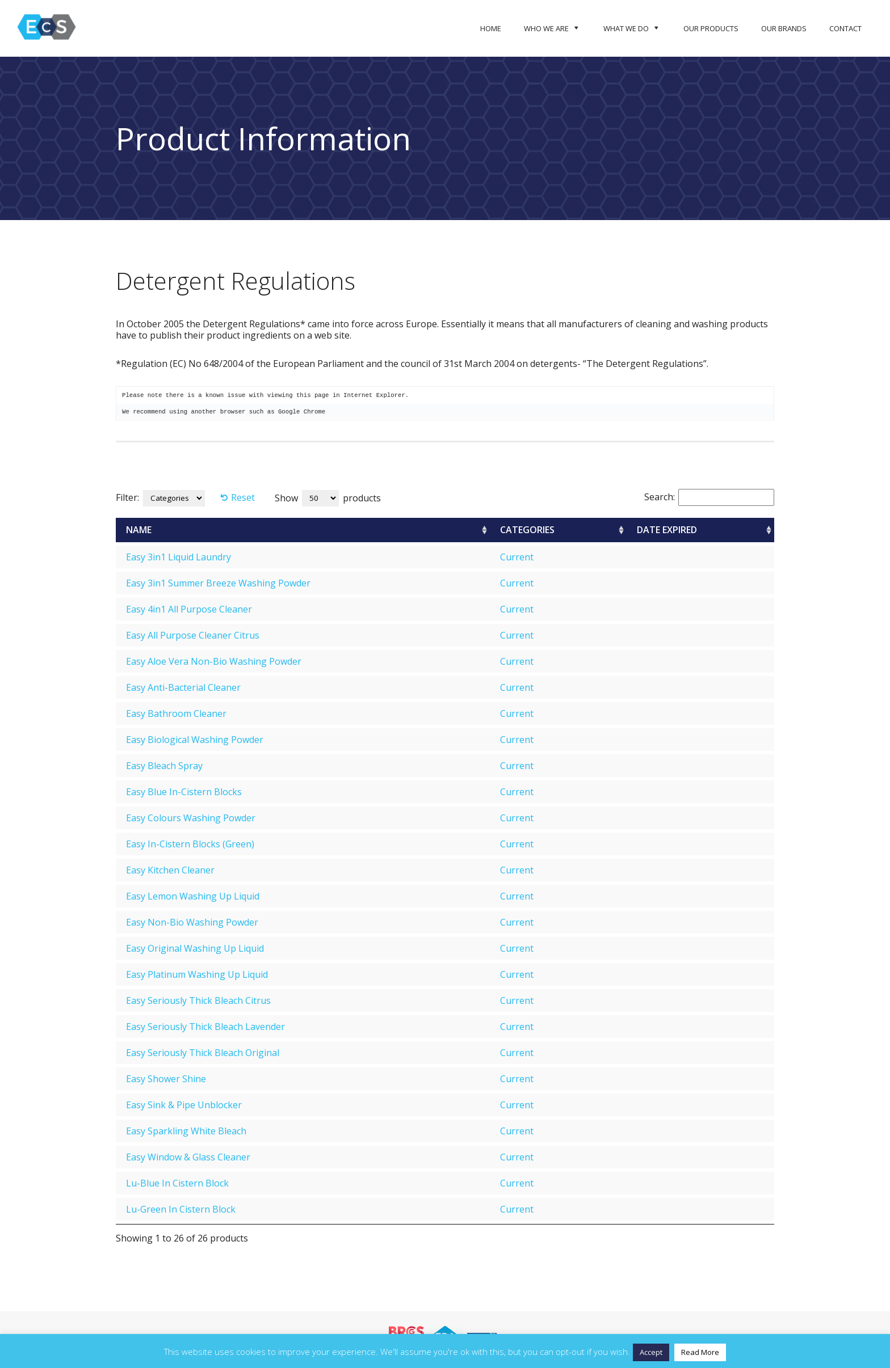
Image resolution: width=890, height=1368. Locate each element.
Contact (845, 28)
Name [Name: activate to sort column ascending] (139, 529)
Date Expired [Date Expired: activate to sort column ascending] (667, 529)
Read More (700, 1352)
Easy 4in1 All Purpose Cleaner (189, 609)
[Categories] (174, 498)
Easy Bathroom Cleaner (176, 713)
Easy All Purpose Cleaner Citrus (192, 635)
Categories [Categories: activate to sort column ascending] (527, 529)
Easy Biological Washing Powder (194, 739)
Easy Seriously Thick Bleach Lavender (205, 1026)
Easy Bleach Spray (164, 765)
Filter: (127, 497)
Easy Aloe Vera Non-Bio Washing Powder (213, 661)
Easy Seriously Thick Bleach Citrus (198, 1000)
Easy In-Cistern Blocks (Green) (190, 844)
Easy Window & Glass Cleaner (188, 1157)
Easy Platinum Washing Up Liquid (197, 974)
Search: (709, 497)
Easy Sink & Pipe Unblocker (184, 1105)
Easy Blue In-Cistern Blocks (184, 792)
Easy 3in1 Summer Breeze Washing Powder (218, 583)
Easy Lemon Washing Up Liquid (192, 896)
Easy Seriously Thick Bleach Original (202, 1052)
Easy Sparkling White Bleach (186, 1131)
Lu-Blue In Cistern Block (177, 1183)
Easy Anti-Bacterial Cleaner (183, 687)
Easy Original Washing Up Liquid (195, 948)
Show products (328, 498)
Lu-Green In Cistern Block (181, 1209)
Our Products (710, 28)
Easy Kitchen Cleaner (170, 870)
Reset (243, 497)
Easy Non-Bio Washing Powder (192, 922)
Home (490, 28)
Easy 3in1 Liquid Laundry (178, 557)
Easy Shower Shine (166, 1079)
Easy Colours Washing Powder (190, 818)
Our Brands (784, 28)
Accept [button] (651, 1352)
